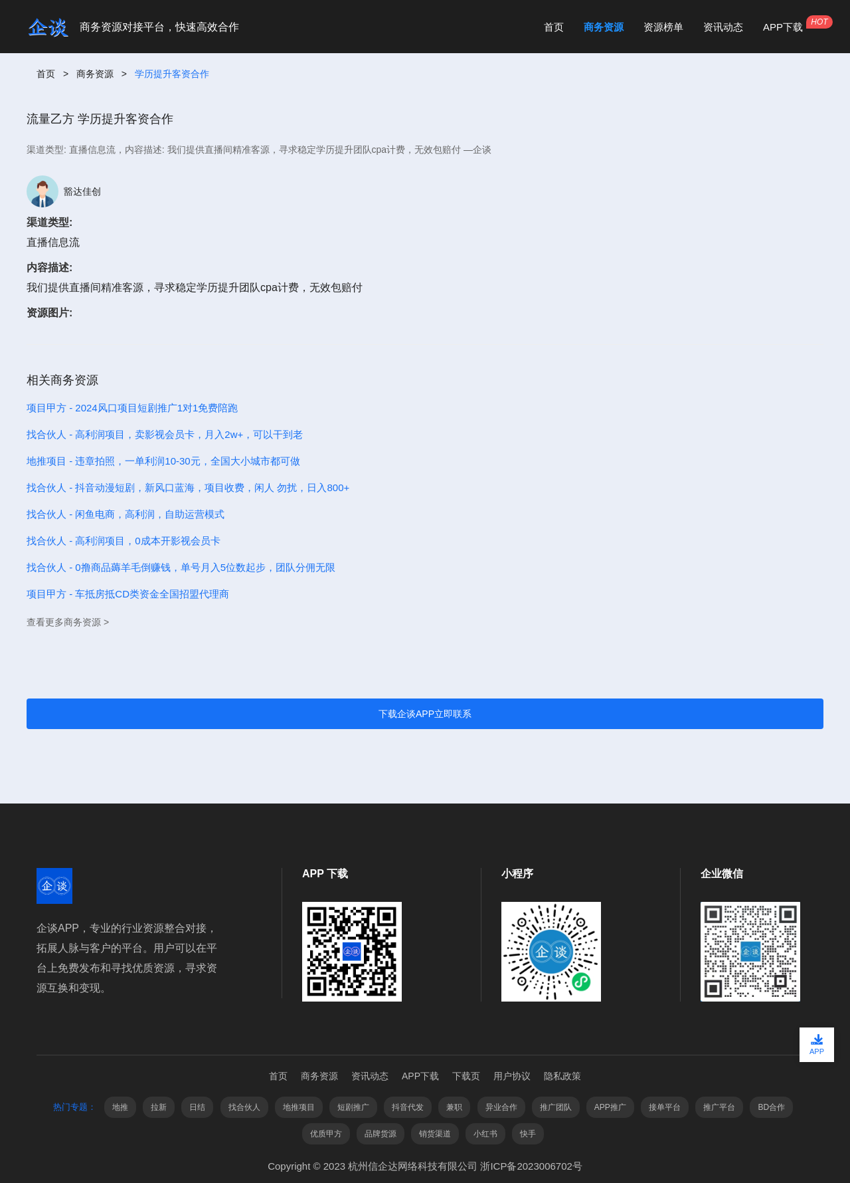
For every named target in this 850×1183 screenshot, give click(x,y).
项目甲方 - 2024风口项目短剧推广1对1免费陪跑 (132, 407)
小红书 (485, 1133)
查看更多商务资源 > (68, 622)
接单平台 (665, 1107)
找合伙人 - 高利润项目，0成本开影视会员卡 (123, 540)
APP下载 (783, 27)
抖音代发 (408, 1107)
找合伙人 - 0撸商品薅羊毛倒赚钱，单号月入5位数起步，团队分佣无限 (181, 567)
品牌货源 (380, 1133)
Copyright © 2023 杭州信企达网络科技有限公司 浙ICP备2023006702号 (425, 1166)
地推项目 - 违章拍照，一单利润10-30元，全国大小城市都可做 (163, 461)
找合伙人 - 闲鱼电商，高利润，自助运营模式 (125, 514)
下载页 (466, 1076)
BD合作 (771, 1107)
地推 (120, 1107)
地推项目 (299, 1107)
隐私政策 (562, 1076)
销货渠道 (435, 1133)
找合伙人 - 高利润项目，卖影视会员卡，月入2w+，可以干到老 (165, 434)
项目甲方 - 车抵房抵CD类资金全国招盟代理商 (128, 593)
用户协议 (512, 1076)
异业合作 (501, 1107)
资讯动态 (723, 27)
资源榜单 (663, 27)
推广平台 (719, 1107)
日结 (197, 1107)
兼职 (454, 1107)
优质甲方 (326, 1133)
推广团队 (556, 1107)
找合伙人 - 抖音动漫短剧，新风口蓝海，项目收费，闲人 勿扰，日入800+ (188, 487)
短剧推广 (353, 1107)
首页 (554, 27)
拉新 (159, 1107)
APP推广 (610, 1107)
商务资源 (604, 27)
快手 (528, 1133)
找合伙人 (244, 1107)
